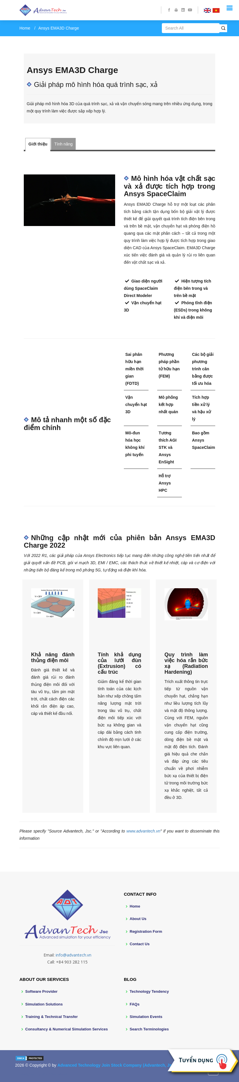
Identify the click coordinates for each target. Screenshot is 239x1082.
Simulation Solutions (44, 1004)
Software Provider (41, 991)
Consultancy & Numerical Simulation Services (66, 1029)
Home (24, 28)
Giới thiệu (37, 144)
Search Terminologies (149, 1029)
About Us (138, 919)
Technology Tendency (149, 991)
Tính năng (63, 144)
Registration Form (146, 931)
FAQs (135, 1004)
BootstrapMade (54, 1074)
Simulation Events (146, 1016)
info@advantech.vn (73, 955)
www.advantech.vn (143, 831)
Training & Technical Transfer (51, 1016)
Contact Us (140, 944)
